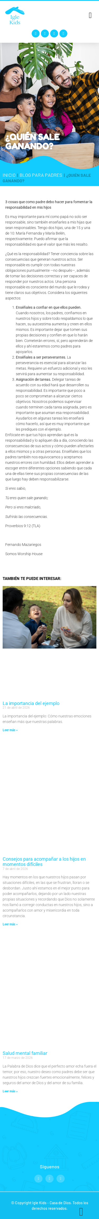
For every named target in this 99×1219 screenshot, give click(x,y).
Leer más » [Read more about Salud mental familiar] (10, 1091)
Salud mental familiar (25, 1053)
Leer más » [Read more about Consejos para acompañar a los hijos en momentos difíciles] (10, 924)
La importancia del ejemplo (31, 703)
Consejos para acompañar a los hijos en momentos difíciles (44, 861)
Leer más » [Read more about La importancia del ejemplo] (10, 730)
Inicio (9, 175)
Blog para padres (41, 175)
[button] (90, 15)
